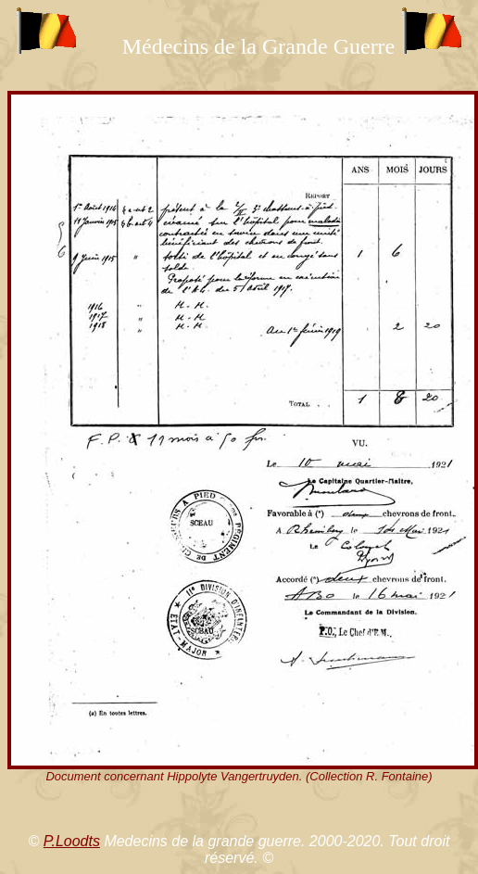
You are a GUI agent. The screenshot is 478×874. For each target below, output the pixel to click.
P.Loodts (72, 841)
